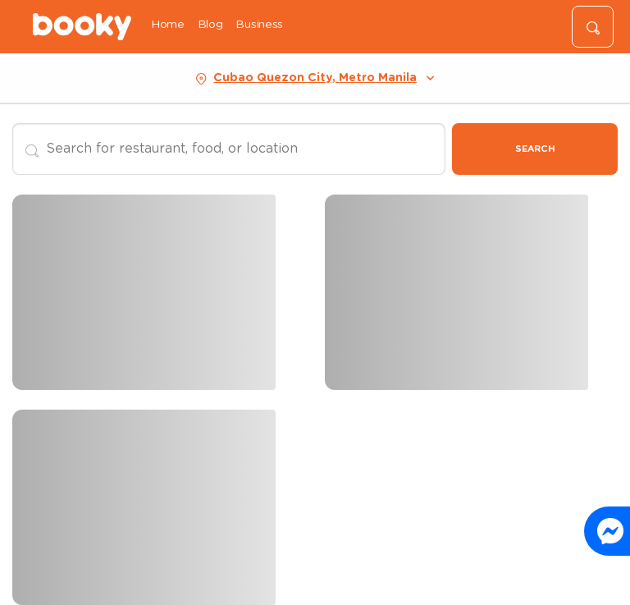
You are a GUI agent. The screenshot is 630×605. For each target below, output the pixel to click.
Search (535, 149)
